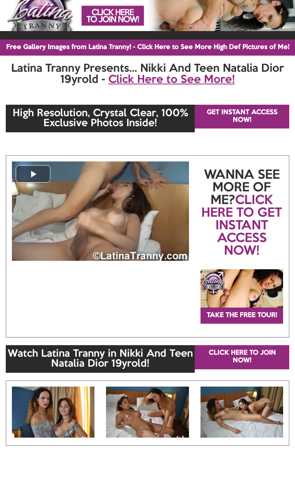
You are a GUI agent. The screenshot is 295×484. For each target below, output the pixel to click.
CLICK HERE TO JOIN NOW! (242, 357)
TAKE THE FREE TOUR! (242, 315)
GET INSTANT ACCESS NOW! (242, 116)
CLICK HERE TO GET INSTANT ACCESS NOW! (241, 226)
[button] (33, 174)
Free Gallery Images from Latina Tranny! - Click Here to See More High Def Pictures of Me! (147, 47)
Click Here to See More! (171, 80)
